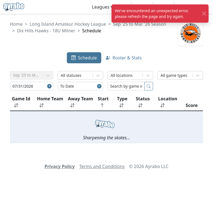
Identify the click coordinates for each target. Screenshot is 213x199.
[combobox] (61, 75)
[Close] (204, 14)
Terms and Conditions (102, 166)
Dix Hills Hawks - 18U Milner (46, 31)
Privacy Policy (59, 166)
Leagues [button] (101, 7)
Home (16, 24)
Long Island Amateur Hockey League (68, 24)
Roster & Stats (124, 58)
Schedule (84, 58)
